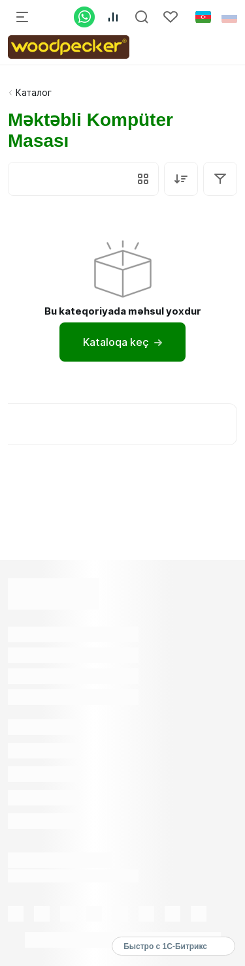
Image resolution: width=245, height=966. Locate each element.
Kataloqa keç (122, 342)
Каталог (34, 92)
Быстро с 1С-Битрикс (165, 946)
